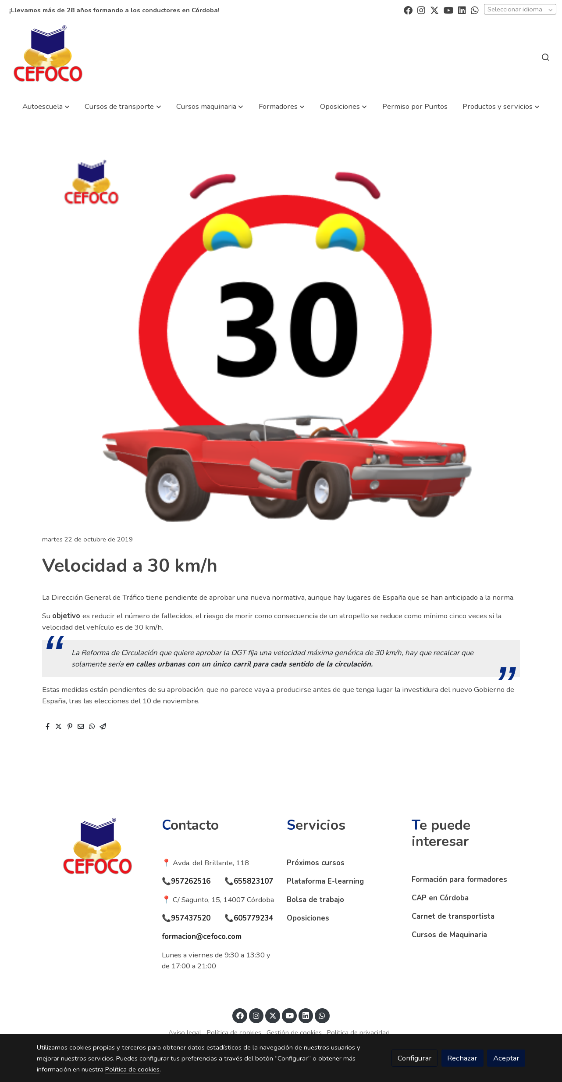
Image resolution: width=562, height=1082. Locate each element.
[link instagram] (421, 9)
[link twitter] (434, 9)
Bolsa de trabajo (315, 900)
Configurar (415, 1058)
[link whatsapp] (475, 9)
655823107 (253, 881)
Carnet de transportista (453, 916)
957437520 (190, 918)
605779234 (253, 918)
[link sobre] (93, 849)
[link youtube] (449, 9)
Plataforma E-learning (325, 881)
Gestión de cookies (294, 1032)
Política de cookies (234, 1032)
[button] (46, 106)
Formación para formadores (459, 879)
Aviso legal (184, 1032)
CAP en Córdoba (440, 898)
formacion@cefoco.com (202, 937)
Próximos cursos (316, 863)
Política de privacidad (358, 1032)
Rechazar (462, 1058)
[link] (48, 57)
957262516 (190, 881)
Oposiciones (308, 918)
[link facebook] (408, 9)
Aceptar (506, 1058)
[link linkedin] (462, 9)
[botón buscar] (545, 57)
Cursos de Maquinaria (449, 935)
